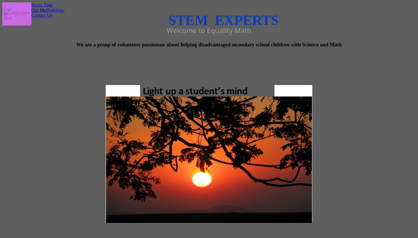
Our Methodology (48, 10)
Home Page (42, 4)
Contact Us (41, 15)
